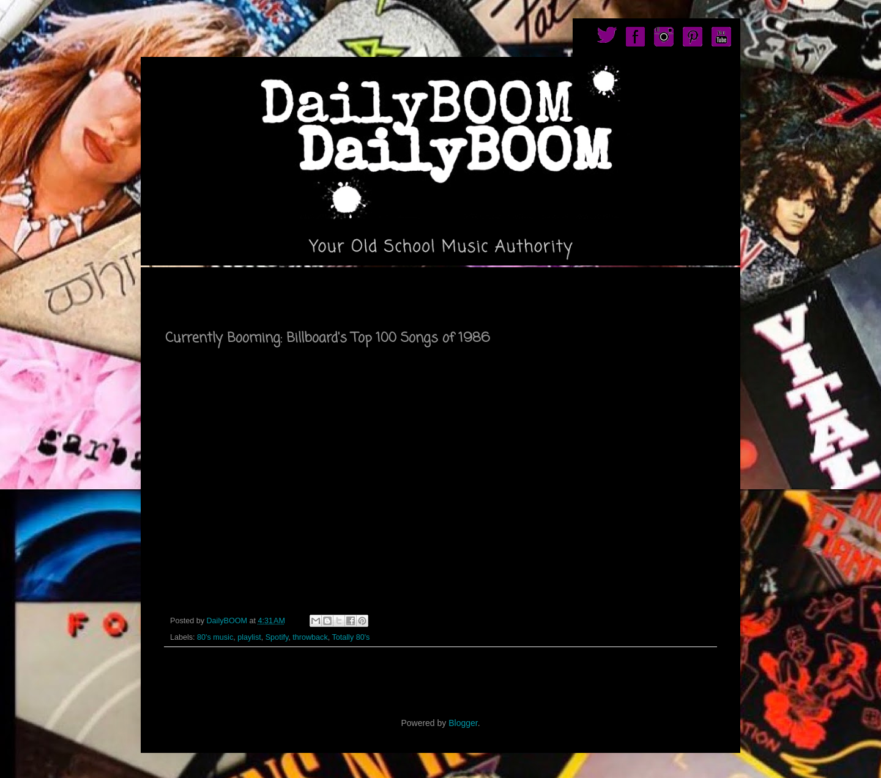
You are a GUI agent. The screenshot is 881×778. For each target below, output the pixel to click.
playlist (249, 637)
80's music (215, 637)
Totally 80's (351, 637)
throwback (309, 637)
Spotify (277, 637)
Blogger (462, 723)
